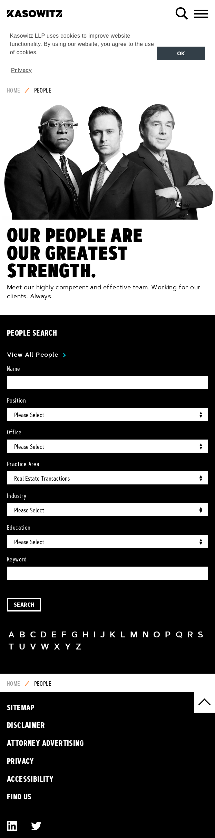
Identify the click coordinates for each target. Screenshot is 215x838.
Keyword (17, 559)
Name (13, 369)
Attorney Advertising (45, 743)
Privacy (20, 761)
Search (24, 604)
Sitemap (21, 707)
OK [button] (181, 53)
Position (16, 400)
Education (19, 527)
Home (13, 90)
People (42, 90)
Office (14, 432)
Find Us (19, 796)
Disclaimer (26, 725)
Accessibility (30, 779)
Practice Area (23, 464)
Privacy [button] (21, 69)
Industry (16, 496)
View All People (32, 354)
